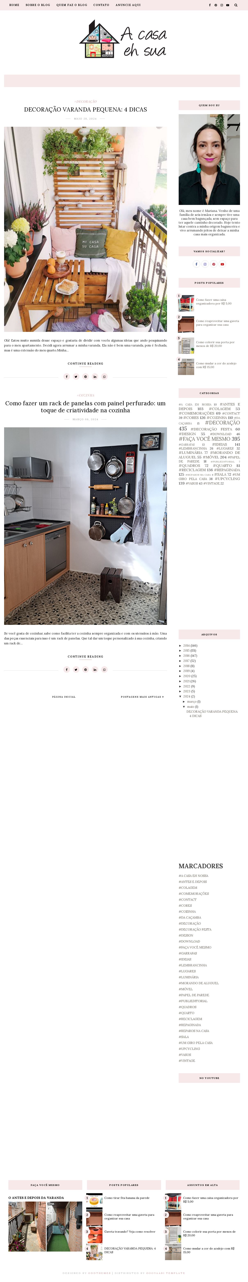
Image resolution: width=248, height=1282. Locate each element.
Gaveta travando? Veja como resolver (129, 1231)
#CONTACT (231, 413)
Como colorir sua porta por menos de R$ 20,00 (215, 344)
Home (14, 5)
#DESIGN (187, 433)
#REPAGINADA (227, 469)
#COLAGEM (220, 408)
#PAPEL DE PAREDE (194, 995)
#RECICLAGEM (192, 469)
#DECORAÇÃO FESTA (211, 429)
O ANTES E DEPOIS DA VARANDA (36, 1198)
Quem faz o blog (71, 5)
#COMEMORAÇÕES (196, 413)
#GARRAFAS (187, 444)
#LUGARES (224, 448)
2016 (187, 656)
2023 (187, 691)
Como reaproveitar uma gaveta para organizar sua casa (217, 323)
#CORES (191, 417)
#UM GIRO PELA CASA (196, 1043)
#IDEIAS (219, 444)
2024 (187, 696)
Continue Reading (85, 363)
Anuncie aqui (128, 5)
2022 (187, 686)
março (192, 701)
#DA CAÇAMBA (190, 917)
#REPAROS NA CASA (198, 474)
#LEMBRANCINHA (193, 448)
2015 (186, 650)
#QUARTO (222, 465)
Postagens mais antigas (141, 696)
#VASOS (192, 483)
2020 (187, 676)
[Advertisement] (209, 557)
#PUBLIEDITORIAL (223, 461)
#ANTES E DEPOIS (193, 882)
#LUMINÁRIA (190, 452)
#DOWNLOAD (220, 434)
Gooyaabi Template (165, 1273)
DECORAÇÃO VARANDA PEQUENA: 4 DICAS (85, 109)
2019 (187, 671)
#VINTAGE (211, 483)
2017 (186, 661)
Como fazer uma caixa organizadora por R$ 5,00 (214, 301)
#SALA (220, 474)
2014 (187, 645)
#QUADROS (189, 465)
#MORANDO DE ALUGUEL (199, 983)
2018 (186, 666)
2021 (186, 681)
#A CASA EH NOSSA (195, 404)
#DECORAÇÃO (85, 101)
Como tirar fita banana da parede (127, 1198)
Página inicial (64, 696)
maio (191, 707)
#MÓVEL (211, 457)
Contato (101, 5)
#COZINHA (85, 395)
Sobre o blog (38, 5)
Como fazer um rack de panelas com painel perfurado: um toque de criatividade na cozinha (85, 407)
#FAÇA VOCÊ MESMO (204, 439)
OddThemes (99, 1273)
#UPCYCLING (227, 478)
